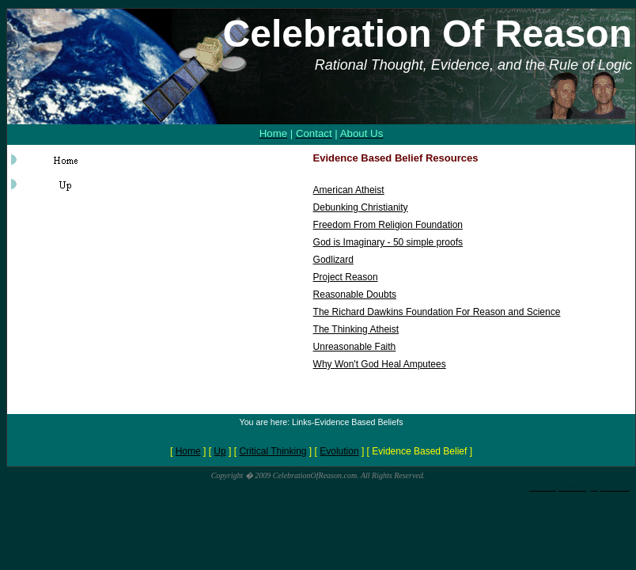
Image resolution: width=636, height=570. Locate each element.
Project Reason (345, 277)
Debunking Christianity (360, 207)
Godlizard (333, 259)
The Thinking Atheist (356, 329)
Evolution (339, 451)
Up (219, 451)
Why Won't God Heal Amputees (379, 364)
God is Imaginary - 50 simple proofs (388, 242)
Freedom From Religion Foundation (388, 224)
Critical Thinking (272, 451)
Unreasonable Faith (354, 346)
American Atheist (348, 190)
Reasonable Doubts (354, 294)
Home (188, 451)
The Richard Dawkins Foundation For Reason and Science (437, 311)
